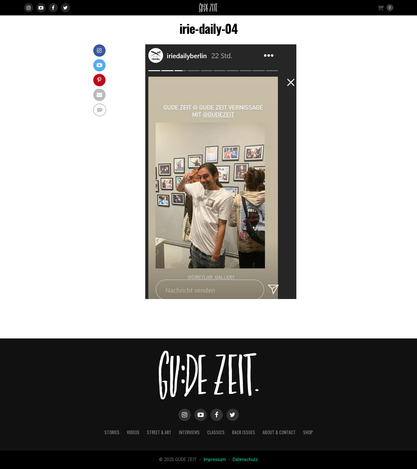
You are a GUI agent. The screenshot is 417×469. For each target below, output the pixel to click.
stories (111, 432)
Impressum (215, 459)
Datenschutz (245, 459)
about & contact (279, 432)
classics (216, 432)
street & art (159, 432)
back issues (243, 432)
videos (133, 432)
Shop (308, 432)
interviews (189, 432)
